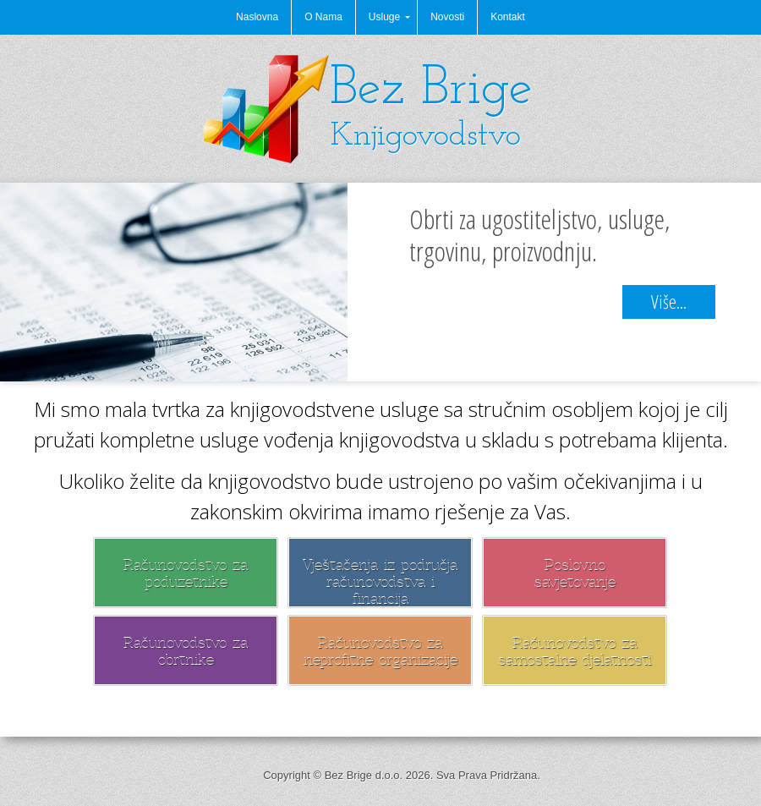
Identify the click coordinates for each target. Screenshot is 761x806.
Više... (669, 301)
